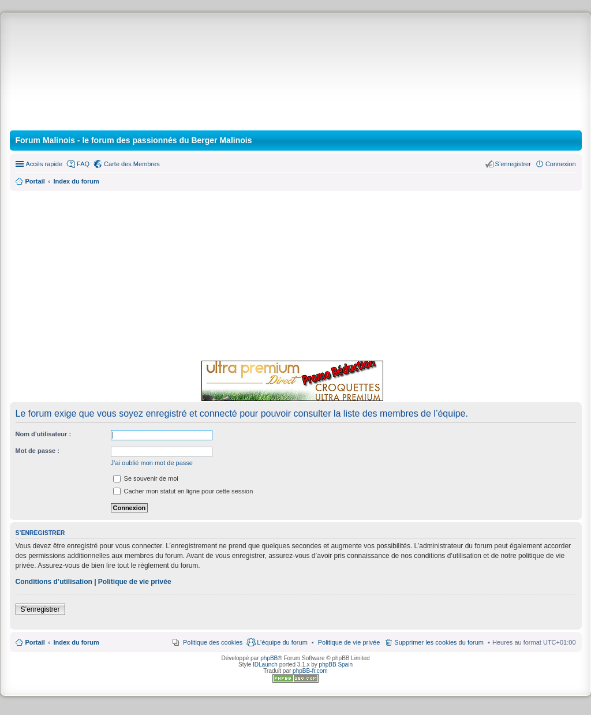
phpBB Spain (336, 664)
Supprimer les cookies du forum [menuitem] (439, 642)
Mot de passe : (37, 450)
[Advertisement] (296, 274)
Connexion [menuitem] (560, 163)
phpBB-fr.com (310, 671)
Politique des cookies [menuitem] (212, 642)
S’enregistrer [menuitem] (513, 163)
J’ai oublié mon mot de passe (152, 462)
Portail (35, 181)
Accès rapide (44, 163)
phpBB (269, 658)
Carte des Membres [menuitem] (132, 163)
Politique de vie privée (134, 582)
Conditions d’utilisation (54, 582)
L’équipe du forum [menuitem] (282, 642)
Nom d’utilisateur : (44, 434)
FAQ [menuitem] (83, 163)
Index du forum (76, 642)
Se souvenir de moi (145, 478)
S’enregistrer (40, 609)
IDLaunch (265, 664)
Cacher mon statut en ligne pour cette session (183, 491)
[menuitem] (349, 642)
